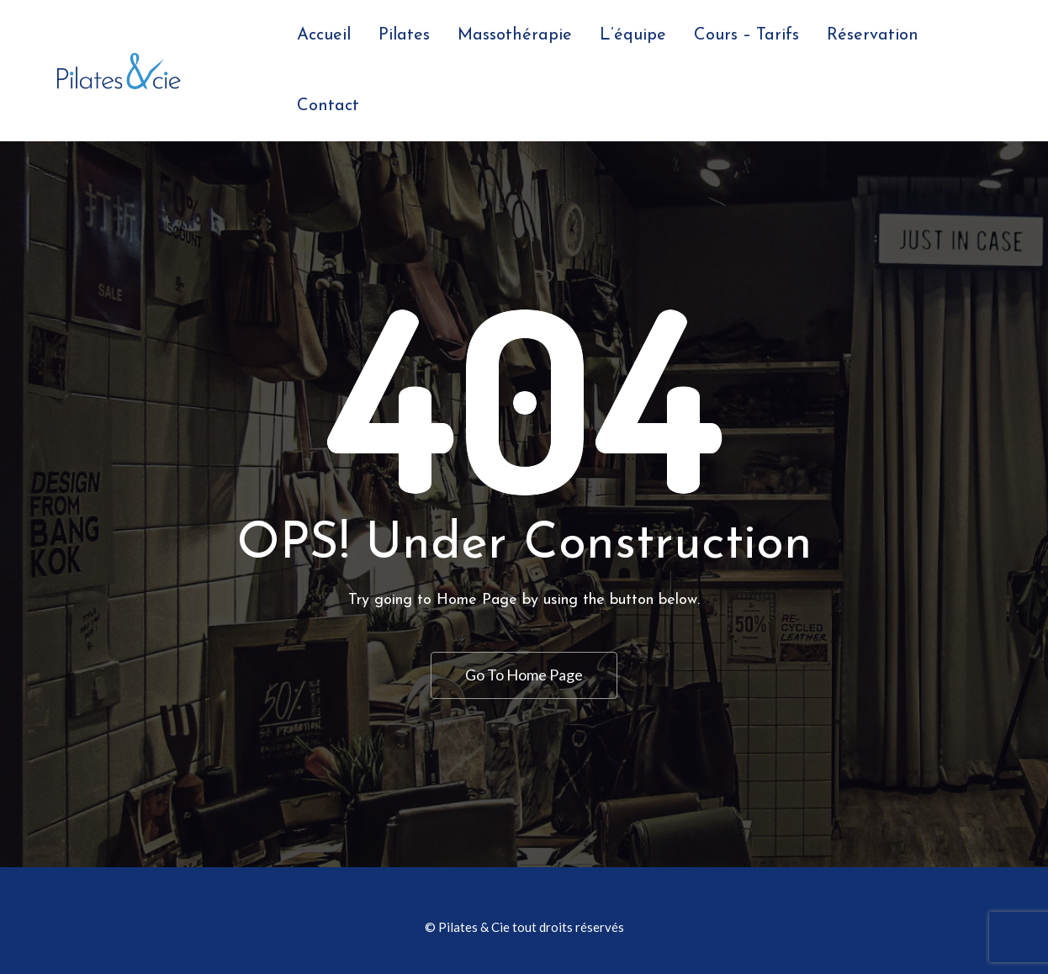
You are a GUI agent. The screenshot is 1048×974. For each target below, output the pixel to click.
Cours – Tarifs (746, 35)
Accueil (324, 35)
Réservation (872, 35)
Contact (328, 106)
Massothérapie (515, 35)
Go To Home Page (524, 674)
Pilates (404, 35)
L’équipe (633, 35)
